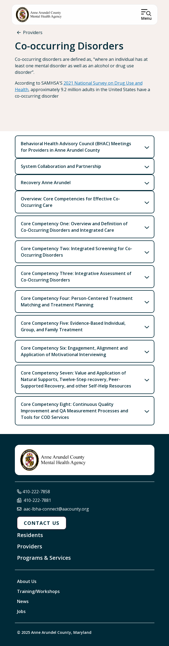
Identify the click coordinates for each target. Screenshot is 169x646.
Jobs (21, 611)
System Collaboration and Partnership (61, 166)
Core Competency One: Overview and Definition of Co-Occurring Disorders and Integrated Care (74, 227)
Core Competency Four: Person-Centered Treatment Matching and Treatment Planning (77, 301)
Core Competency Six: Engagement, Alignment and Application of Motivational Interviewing (74, 351)
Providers (32, 32)
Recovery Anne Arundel (46, 182)
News (23, 601)
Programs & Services (44, 557)
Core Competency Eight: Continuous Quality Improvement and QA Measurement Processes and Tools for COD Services (74, 410)
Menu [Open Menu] (146, 18)
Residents (30, 535)
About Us (27, 581)
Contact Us (41, 523)
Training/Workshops (38, 591)
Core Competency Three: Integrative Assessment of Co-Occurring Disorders (76, 276)
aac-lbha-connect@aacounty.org (56, 509)
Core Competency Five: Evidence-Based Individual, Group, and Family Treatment (73, 326)
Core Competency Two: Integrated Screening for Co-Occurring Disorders (76, 252)
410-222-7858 (36, 492)
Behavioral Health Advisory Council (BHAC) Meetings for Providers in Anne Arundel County (76, 147)
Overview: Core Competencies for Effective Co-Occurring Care (70, 202)
